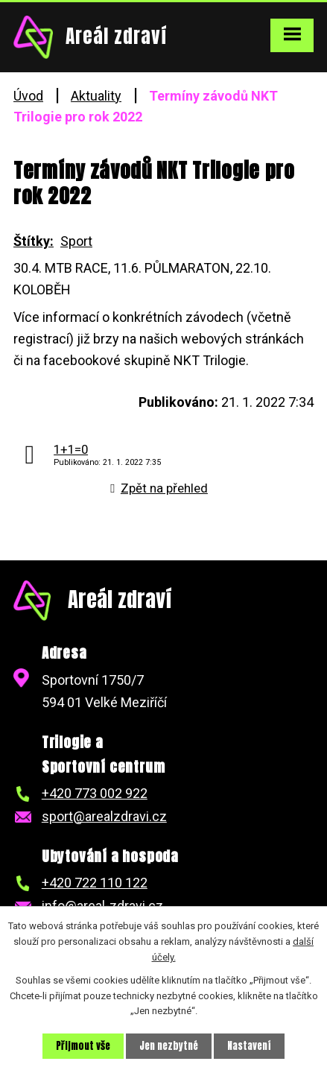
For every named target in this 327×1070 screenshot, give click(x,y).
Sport (76, 241)
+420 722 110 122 (94, 882)
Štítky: (33, 241)
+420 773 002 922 (94, 793)
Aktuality (96, 96)
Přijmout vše (83, 1046)
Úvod (28, 96)
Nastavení (249, 1046)
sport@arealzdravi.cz (104, 816)
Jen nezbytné (168, 1046)
